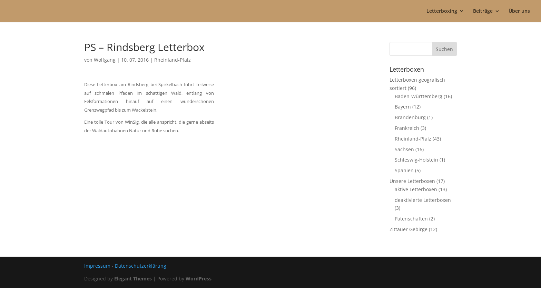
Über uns (519, 11)
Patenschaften (411, 218)
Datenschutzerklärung (140, 266)
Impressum (97, 266)
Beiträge (483, 11)
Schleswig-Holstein (416, 159)
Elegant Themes (133, 278)
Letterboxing (441, 11)
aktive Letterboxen (416, 189)
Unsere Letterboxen (412, 181)
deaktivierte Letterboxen (423, 200)
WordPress (199, 278)
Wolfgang (105, 59)
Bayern (403, 106)
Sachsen (404, 149)
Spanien (404, 170)
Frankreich (407, 128)
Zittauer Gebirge (408, 229)
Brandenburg (410, 117)
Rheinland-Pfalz (172, 59)
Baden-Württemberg (418, 96)
